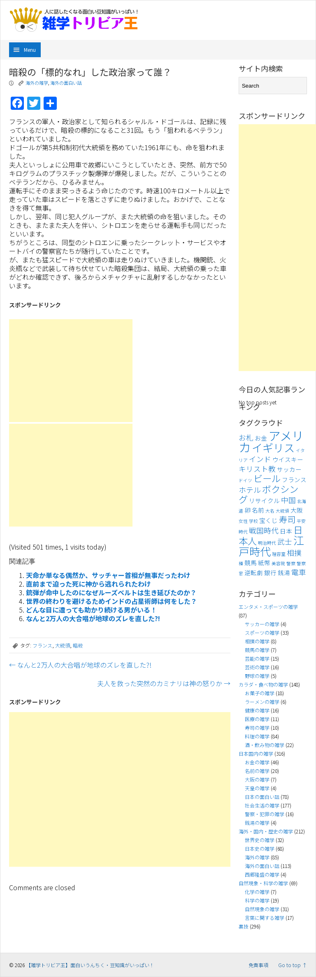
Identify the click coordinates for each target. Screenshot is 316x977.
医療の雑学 (257, 718)
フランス (42, 645)
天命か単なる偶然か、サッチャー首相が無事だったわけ (108, 575)
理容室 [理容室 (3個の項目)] (279, 554)
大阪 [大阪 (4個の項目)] (296, 510)
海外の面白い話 (66, 82)
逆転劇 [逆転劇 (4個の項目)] (253, 572)
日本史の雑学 (259, 848)
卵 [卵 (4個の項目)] (247, 510)
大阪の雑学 (257, 779)
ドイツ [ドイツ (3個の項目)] (245, 480)
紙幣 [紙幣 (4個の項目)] (264, 562)
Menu (30, 49)
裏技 (244, 926)
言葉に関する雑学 (264, 917)
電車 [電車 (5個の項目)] (298, 572)
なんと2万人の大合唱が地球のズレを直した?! (93, 618)
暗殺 (78, 645)
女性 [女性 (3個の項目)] (243, 521)
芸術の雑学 (257, 667)
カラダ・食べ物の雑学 (263, 684)
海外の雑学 (37, 82)
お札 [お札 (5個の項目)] (246, 437)
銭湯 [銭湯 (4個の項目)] (284, 572)
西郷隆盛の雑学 (262, 874)
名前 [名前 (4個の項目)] (258, 510)
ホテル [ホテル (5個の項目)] (250, 490)
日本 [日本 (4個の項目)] (286, 531)
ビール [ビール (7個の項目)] (267, 478)
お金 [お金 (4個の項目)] (261, 438)
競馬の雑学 (257, 649)
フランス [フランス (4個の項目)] (294, 479)
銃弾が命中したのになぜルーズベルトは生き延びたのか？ (111, 592)
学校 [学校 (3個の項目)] (253, 521)
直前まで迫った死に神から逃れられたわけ (88, 584)
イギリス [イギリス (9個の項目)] (273, 447)
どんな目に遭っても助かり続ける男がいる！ (91, 610)
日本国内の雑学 (256, 753)
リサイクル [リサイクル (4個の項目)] (264, 500)
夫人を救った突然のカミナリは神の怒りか (163, 683)
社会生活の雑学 (262, 805)
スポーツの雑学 (262, 632)
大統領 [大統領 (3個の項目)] (282, 511)
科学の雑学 (257, 900)
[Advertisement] (70, 370)
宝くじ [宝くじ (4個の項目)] (268, 520)
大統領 (62, 645)
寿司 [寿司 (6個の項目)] (287, 519)
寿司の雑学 (257, 727)
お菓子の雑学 (259, 692)
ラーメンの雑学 (262, 701)
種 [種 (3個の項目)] (241, 563)
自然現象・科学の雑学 (263, 883)
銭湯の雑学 (257, 822)
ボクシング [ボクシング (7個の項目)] (268, 494)
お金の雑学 (257, 762)
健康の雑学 (257, 710)
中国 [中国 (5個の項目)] (288, 500)
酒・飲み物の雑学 (264, 744)
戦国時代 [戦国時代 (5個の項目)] (264, 530)
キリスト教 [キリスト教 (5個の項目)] (257, 469)
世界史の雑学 (259, 839)
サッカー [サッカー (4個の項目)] (289, 469)
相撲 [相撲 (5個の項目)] (294, 553)
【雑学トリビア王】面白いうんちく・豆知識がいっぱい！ (90, 964)
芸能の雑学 (257, 658)
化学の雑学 (257, 891)
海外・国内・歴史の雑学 (266, 831)
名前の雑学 (257, 770)
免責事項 (258, 964)
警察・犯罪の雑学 (264, 813)
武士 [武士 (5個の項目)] (284, 541)
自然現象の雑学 (262, 908)
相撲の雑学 (257, 641)
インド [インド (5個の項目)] (260, 459)
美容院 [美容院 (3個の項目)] (278, 563)
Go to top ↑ (292, 964)
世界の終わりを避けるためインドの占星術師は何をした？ (111, 601)
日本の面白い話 (262, 796)
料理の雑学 (257, 736)
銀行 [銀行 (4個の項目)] (270, 572)
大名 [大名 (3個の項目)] (269, 511)
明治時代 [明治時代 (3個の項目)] (267, 543)
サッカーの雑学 (262, 623)
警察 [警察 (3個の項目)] (290, 563)
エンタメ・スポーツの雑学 (268, 606)
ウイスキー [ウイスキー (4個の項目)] (287, 459)
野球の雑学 (257, 675)
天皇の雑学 (257, 787)
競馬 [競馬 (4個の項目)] (250, 562)
